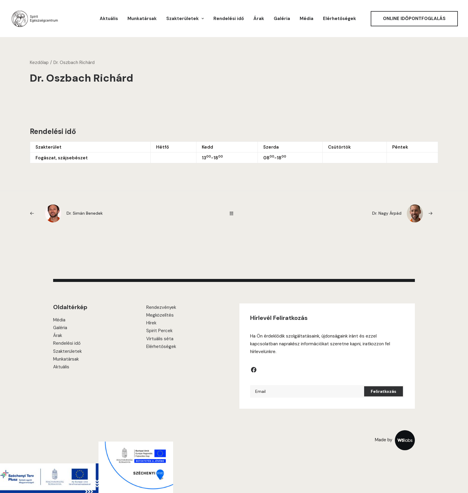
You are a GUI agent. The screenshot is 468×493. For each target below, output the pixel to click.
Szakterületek (67, 351)
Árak (258, 19)
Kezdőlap (39, 62)
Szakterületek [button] (185, 19)
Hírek (151, 323)
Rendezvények (161, 307)
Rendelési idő (228, 19)
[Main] (234, 213)
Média (306, 19)
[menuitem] (109, 18)
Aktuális (109, 19)
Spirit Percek (159, 331)
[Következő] (356, 213)
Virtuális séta (159, 339)
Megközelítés (160, 315)
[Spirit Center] (34, 18)
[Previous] (111, 213)
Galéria (282, 19)
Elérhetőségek (339, 19)
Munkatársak (142, 19)
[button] (253, 371)
